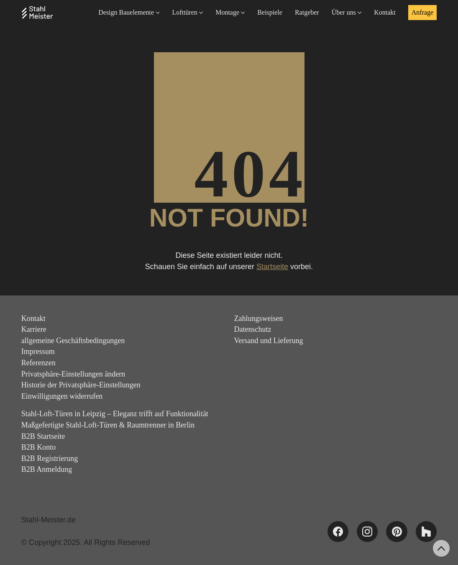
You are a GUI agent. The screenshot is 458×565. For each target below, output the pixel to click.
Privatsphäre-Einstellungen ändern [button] (73, 374)
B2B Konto (38, 447)
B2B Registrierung (49, 458)
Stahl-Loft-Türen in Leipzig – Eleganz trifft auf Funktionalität (114, 414)
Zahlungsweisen (258, 318)
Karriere (33, 329)
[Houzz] (426, 531)
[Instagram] (367, 531)
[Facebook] (338, 531)
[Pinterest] (396, 531)
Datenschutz (252, 329)
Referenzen (38, 363)
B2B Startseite (43, 436)
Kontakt (33, 318)
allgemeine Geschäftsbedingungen (73, 340)
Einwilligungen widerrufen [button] (61, 396)
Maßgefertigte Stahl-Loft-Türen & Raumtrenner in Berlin (107, 425)
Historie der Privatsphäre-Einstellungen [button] (81, 385)
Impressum (38, 351)
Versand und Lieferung (268, 340)
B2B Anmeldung (46, 469)
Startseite (272, 266)
